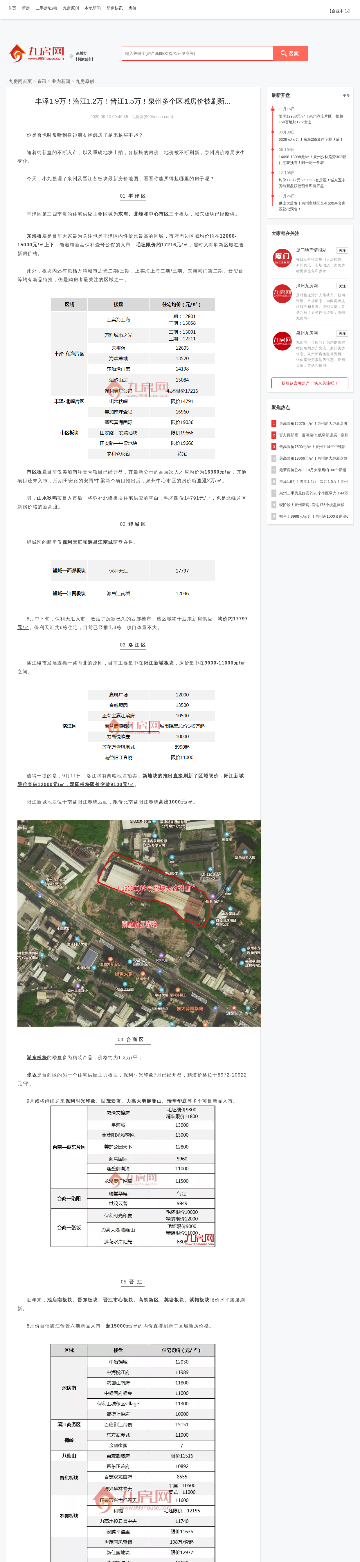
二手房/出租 (46, 8)
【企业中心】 (339, 11)
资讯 (41, 81)
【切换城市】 (84, 59)
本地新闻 (92, 8)
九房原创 (71, 8)
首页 (12, 8)
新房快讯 (115, 8)
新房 (26, 8)
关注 (342, 250)
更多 (346, 95)
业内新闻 (61, 81)
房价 (132, 8)
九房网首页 (20, 81)
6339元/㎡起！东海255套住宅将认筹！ (311, 139)
